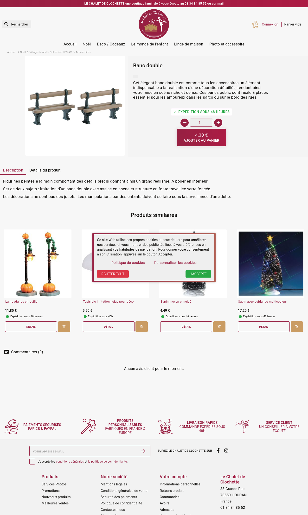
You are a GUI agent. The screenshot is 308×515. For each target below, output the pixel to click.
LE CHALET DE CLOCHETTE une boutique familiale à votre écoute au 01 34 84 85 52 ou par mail (154, 3)
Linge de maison (188, 44)
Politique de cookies (128, 263)
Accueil (70, 44)
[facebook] (218, 450)
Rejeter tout (112, 274)
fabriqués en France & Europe (126, 427)
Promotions (51, 491)
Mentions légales (114, 484)
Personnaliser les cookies (175, 263)
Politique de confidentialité (121, 503)
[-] (184, 123)
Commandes (170, 497)
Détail (31, 326)
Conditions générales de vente (124, 491)
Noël (87, 44)
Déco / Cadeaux (111, 44)
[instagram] (226, 450)
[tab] (13, 170)
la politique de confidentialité (107, 461)
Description (13, 170)
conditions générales (70, 461)
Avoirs (164, 503)
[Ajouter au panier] (201, 137)
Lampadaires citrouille (21, 301)
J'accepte (198, 274)
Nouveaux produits (56, 497)
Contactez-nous (113, 510)
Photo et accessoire (226, 44)
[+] (218, 123)
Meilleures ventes (55, 503)
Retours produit (172, 491)
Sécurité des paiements (119, 497)
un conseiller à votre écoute (279, 427)
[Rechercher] (16, 24)
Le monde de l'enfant (149, 44)
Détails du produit (45, 170)
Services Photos (54, 484)
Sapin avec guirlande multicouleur (262, 301)
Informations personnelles (180, 484)
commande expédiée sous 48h (202, 427)
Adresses (167, 510)
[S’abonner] (143, 451)
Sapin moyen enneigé (175, 301)
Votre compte (173, 476)
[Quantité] (201, 123)
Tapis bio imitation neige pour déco (108, 301)
